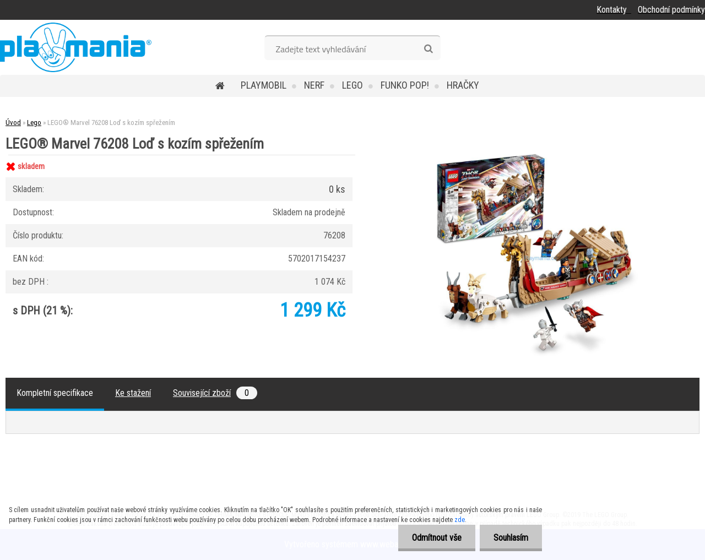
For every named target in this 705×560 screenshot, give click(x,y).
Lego (352, 85)
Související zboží (215, 393)
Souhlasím (511, 537)
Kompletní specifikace (55, 393)
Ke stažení (133, 393)
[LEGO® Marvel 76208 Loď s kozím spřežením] (538, 155)
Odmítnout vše (437, 537)
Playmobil (263, 85)
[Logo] (75, 47)
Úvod (13, 122)
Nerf (314, 85)
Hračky (463, 85)
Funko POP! (405, 85)
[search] (428, 49)
